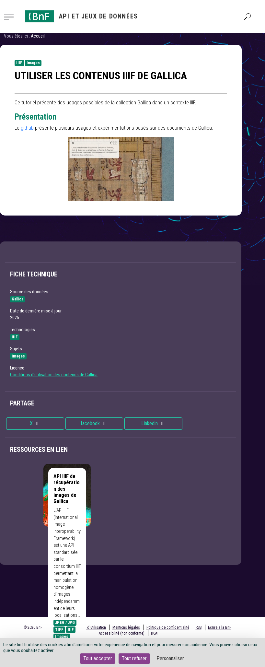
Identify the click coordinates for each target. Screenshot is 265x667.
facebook (94, 423)
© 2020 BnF (33, 627)
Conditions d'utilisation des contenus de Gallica (54, 374)
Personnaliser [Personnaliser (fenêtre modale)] (170, 658)
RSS (199, 627)
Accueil (38, 36)
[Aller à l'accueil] (81, 16)
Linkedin (153, 423)
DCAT (155, 633)
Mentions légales (126, 627)
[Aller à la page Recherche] (247, 16)
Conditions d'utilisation (87, 627)
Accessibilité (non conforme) (121, 633)
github (28, 128)
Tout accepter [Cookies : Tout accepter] (97, 658)
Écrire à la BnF (219, 627)
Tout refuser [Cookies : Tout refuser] (134, 658)
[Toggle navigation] (10, 16)
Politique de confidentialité (167, 627)
